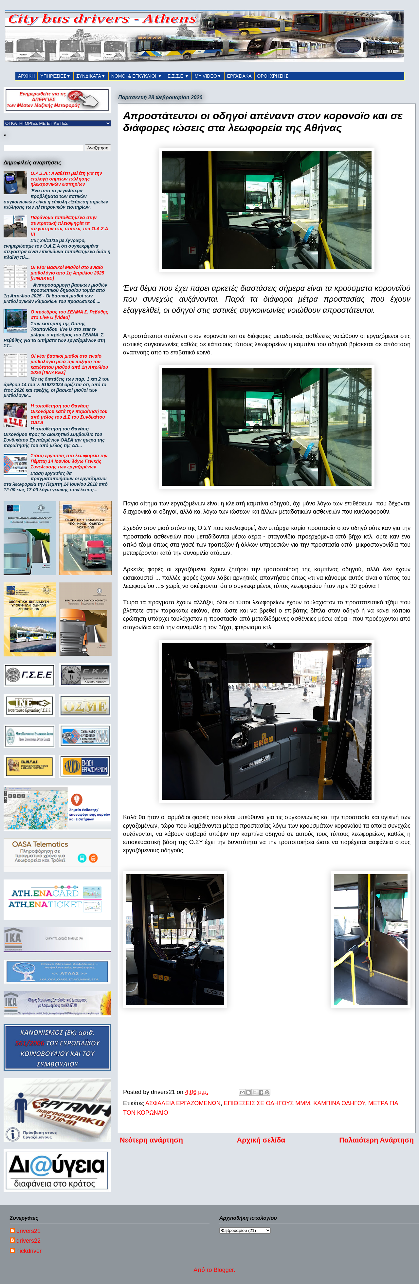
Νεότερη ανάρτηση (151, 1140)
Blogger (224, 1270)
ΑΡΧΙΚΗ (26, 76)
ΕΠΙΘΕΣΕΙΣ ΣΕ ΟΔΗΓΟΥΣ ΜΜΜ (267, 1103)
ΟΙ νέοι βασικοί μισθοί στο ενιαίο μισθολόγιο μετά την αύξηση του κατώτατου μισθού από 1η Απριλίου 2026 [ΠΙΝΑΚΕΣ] (69, 364)
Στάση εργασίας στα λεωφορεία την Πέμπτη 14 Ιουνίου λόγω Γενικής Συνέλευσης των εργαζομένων (69, 461)
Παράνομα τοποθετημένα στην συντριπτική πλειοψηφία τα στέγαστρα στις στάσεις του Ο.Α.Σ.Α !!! (69, 225)
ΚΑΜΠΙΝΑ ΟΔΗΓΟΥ (339, 1103)
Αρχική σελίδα (261, 1140)
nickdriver (29, 1251)
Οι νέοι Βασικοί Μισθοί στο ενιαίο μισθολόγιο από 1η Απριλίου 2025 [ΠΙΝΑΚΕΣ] (67, 273)
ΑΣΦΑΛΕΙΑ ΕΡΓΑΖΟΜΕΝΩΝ (183, 1103)
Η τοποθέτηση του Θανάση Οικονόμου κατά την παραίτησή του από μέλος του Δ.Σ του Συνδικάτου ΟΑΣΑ (69, 414)
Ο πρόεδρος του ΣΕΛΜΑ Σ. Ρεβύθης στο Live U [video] (69, 314)
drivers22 (28, 1240)
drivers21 (28, 1231)
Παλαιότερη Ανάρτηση (376, 1140)
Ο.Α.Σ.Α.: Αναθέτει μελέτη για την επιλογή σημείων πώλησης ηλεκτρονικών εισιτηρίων (66, 179)
